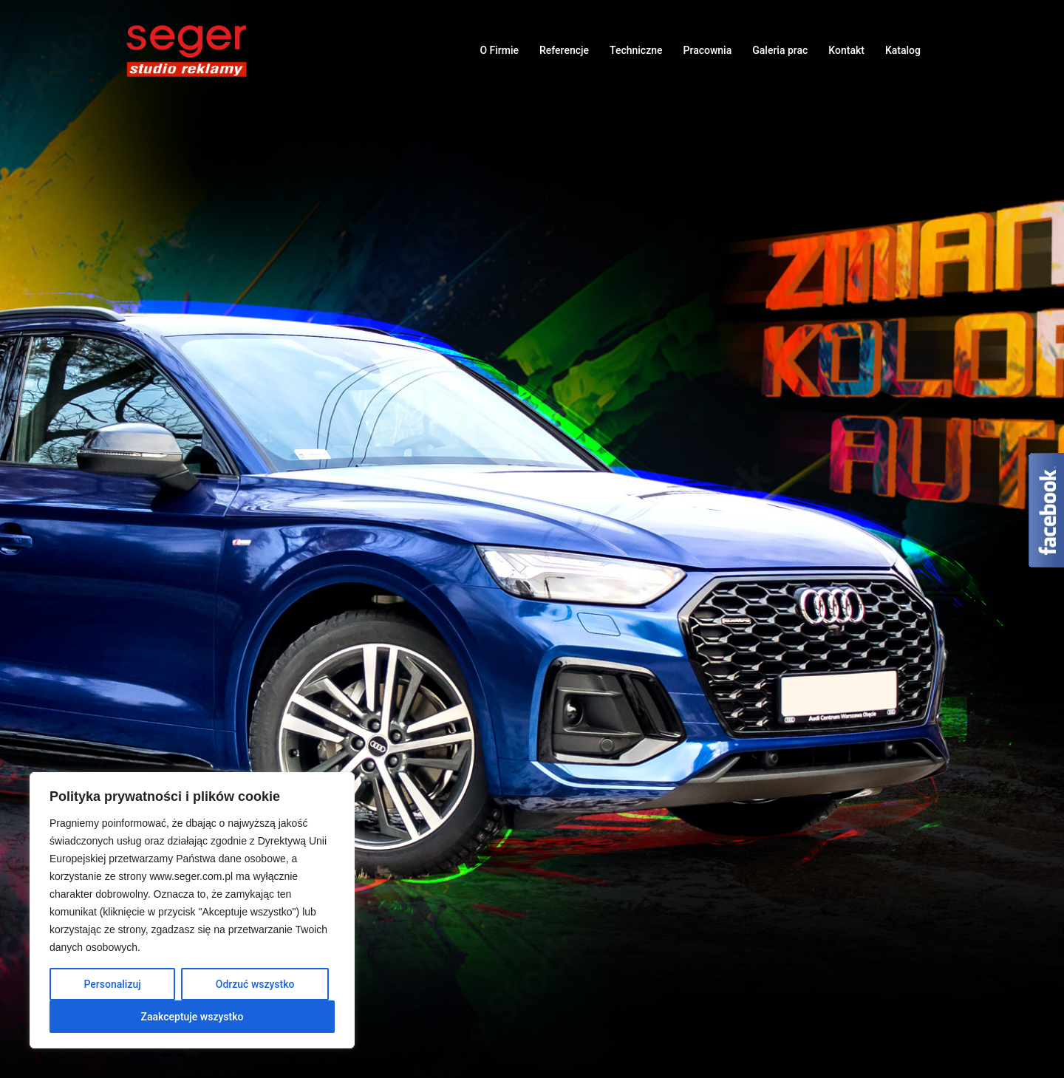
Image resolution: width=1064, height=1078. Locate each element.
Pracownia (707, 50)
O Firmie (499, 50)
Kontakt (846, 50)
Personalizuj (112, 984)
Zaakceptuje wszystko (192, 1017)
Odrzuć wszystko (255, 984)
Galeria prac (780, 50)
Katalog (903, 50)
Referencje (564, 50)
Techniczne (636, 50)
